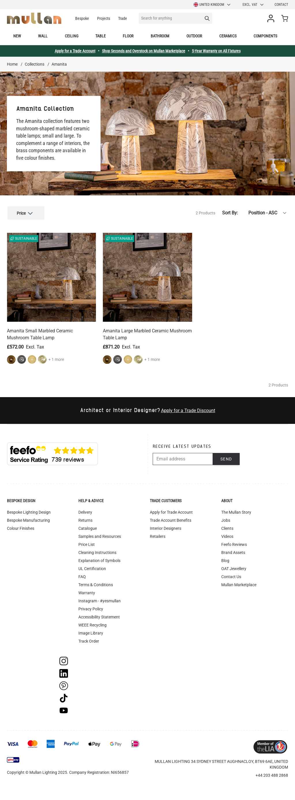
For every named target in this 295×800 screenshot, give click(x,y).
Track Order (88, 640)
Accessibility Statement (99, 616)
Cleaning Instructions (97, 551)
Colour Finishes (20, 527)
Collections (34, 64)
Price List (86, 543)
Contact (281, 5)
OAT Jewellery (233, 567)
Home (12, 64)
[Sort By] (264, 212)
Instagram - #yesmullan (99, 599)
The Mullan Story (236, 511)
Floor (128, 36)
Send (226, 458)
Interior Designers (165, 527)
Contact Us (231, 575)
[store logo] (34, 18)
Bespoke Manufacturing (28, 519)
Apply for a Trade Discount (188, 409)
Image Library (90, 632)
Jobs (225, 519)
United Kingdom (212, 4)
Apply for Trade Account (171, 511)
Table (100, 36)
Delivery (85, 511)
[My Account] (272, 18)
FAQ (82, 575)
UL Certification (92, 567)
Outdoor (194, 36)
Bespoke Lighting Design (29, 511)
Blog (225, 559)
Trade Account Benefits (170, 519)
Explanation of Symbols (99, 559)
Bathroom (160, 36)
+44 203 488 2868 (272, 774)
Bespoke (82, 18)
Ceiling (71, 36)
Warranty (86, 591)
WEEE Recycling (92, 624)
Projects (103, 18)
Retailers (157, 535)
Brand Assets (233, 551)
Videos (227, 535)
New (17, 36)
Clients (227, 527)
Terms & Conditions (95, 583)
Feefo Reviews (234, 543)
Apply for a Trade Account (75, 51)
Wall (43, 36)
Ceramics (228, 36)
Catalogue (87, 527)
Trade (122, 18)
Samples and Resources (99, 535)
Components (265, 36)
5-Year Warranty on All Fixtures (216, 51)
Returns (85, 519)
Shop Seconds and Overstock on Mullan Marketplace (143, 51)
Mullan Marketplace (238, 583)
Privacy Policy (90, 607)
